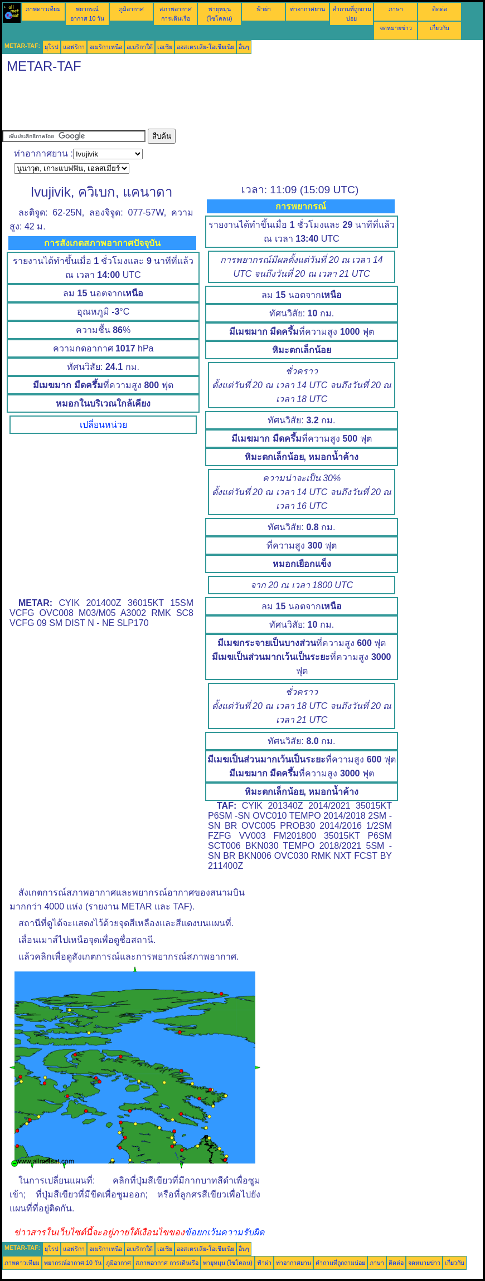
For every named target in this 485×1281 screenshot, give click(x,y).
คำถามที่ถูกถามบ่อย (340, 1262)
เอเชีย (164, 46)
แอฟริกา (74, 46)
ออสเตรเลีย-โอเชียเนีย (205, 46)
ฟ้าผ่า (263, 9)
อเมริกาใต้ (140, 46)
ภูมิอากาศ (131, 9)
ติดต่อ (439, 9)
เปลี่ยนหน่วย (103, 424)
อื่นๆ (244, 46)
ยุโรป (52, 46)
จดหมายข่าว (396, 28)
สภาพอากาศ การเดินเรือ (166, 1262)
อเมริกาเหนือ (105, 46)
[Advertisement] (205, 104)
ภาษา (396, 9)
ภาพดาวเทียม (43, 9)
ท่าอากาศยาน (307, 9)
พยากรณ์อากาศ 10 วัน (72, 1262)
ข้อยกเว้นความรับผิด (224, 1232)
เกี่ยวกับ (439, 28)
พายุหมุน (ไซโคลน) (228, 1262)
